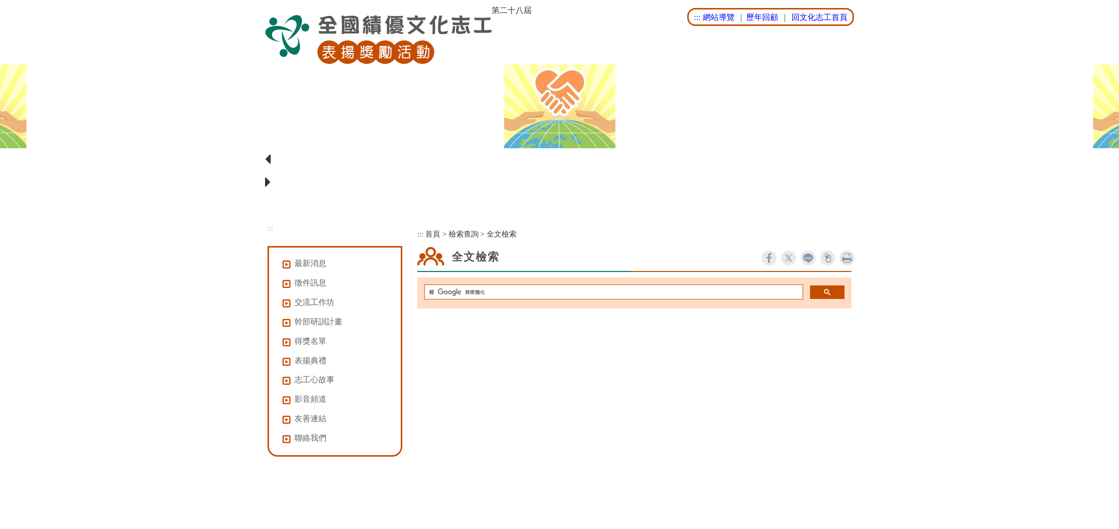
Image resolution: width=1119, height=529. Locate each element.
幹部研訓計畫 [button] (318, 321)
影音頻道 (310, 399)
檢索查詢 (464, 234)
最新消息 (310, 263)
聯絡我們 (310, 438)
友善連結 (310, 418)
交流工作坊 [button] (314, 302)
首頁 (432, 234)
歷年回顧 (762, 17)
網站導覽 (719, 17)
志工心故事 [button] (314, 379)
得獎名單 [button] (310, 341)
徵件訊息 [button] (310, 282)
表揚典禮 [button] (310, 360)
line (808, 258)
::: (697, 17)
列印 (846, 258)
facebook (769, 258)
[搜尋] (612, 292)
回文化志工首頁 (819, 17)
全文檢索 (502, 234)
